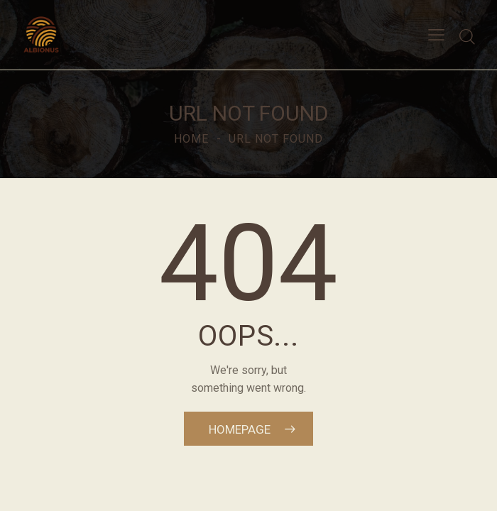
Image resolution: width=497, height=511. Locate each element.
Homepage (240, 429)
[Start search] (467, 36)
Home (191, 138)
